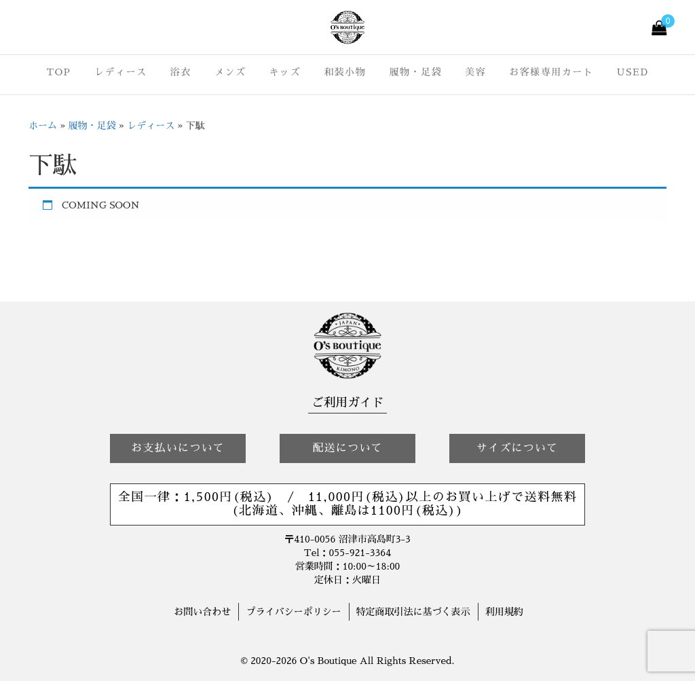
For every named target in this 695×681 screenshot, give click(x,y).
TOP (58, 72)
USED (633, 72)
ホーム (43, 125)
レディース (120, 72)
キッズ (285, 72)
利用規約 (504, 611)
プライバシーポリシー (293, 611)
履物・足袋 (415, 72)
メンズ (230, 72)
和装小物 (345, 72)
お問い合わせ (202, 611)
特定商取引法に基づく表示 (413, 611)
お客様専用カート (551, 72)
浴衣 (180, 72)
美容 (475, 72)
